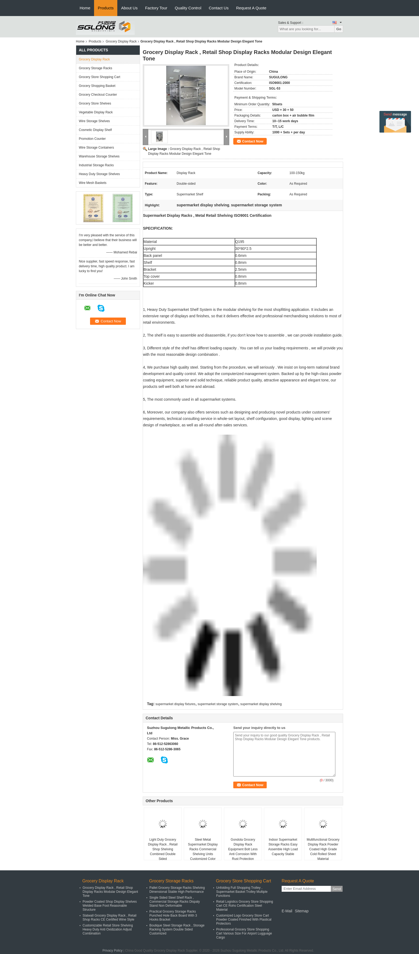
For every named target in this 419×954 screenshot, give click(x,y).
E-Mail (287, 911)
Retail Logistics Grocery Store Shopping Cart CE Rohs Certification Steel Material (244, 905)
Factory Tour (156, 8)
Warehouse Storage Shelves (99, 156)
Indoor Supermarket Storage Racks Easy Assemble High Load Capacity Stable (283, 847)
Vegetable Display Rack (96, 112)
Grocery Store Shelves (95, 103)
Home (85, 8)
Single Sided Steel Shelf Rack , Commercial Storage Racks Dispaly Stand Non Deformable (174, 901)
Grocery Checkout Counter (98, 94)
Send (336, 889)
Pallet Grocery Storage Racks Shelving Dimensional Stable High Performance (177, 890)
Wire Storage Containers (96, 147)
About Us (129, 8)
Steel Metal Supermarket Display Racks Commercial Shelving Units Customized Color (203, 849)
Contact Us (218, 8)
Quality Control (188, 8)
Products (106, 8)
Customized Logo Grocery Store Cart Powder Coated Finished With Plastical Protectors (243, 919)
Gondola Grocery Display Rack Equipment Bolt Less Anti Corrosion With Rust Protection (243, 849)
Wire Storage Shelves (94, 121)
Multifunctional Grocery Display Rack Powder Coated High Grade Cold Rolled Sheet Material (323, 849)
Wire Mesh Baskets (92, 183)
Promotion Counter (92, 139)
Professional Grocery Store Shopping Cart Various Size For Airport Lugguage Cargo (244, 933)
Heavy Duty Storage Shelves (99, 174)
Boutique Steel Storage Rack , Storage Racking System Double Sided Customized (176, 929)
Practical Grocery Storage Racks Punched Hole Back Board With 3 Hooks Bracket (173, 915)
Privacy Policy (112, 950)
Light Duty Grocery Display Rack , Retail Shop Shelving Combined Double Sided (163, 849)
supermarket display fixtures (175, 704)
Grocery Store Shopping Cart (99, 77)
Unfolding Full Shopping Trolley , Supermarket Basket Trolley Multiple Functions (241, 892)
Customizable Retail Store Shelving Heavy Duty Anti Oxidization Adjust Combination (108, 929)
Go (338, 29)
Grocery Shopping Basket (97, 86)
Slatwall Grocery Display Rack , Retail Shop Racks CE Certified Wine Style (109, 917)
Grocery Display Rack (121, 41)
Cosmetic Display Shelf (95, 130)
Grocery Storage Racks (95, 68)
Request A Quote (251, 8)
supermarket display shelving (261, 704)
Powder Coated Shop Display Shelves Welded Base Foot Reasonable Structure (110, 905)
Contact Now (252, 141)
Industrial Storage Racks (96, 165)
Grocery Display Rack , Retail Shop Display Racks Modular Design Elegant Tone (110, 892)
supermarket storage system (218, 704)
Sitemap (301, 911)
